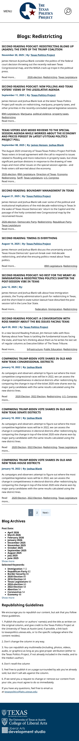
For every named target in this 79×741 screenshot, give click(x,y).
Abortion (13, 589)
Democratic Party (27, 221)
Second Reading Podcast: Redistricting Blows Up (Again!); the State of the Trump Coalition (38, 48)
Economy (62, 174)
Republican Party (62, 221)
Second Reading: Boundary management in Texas (38, 190)
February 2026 (16, 537)
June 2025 (13, 558)
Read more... (9, 77)
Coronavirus (15, 592)
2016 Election (15, 579)
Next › (46, 512)
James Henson (39, 145)
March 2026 (14, 535)
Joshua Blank (56, 145)
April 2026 (13, 532)
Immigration (55, 309)
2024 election (15, 584)
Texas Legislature (67, 77)
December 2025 (16, 542)
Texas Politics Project (43, 55)
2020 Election (22, 396)
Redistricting (50, 77)
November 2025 (17, 545)
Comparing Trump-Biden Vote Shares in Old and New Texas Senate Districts (37, 411)
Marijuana (26, 113)
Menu (7, 11)
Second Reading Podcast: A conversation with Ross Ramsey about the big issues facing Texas (36, 320)
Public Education (53, 349)
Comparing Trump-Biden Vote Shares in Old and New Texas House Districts (37, 461)
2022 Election (38, 396)
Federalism (41, 309)
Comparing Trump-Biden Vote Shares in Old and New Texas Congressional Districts (37, 360)
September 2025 (17, 550)
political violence (42, 113)
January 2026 (15, 540)
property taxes (60, 113)
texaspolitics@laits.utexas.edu (21, 691)
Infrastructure (35, 349)
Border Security (17, 573)
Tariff (20, 177)
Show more (8, 561)
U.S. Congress (51, 177)
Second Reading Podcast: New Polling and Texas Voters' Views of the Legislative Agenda (37, 88)
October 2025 (15, 547)
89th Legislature (10, 113)
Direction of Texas (46, 174)
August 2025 (15, 552)
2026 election (34, 77)
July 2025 (13, 555)
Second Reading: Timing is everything (29, 238)
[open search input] (67, 11)
